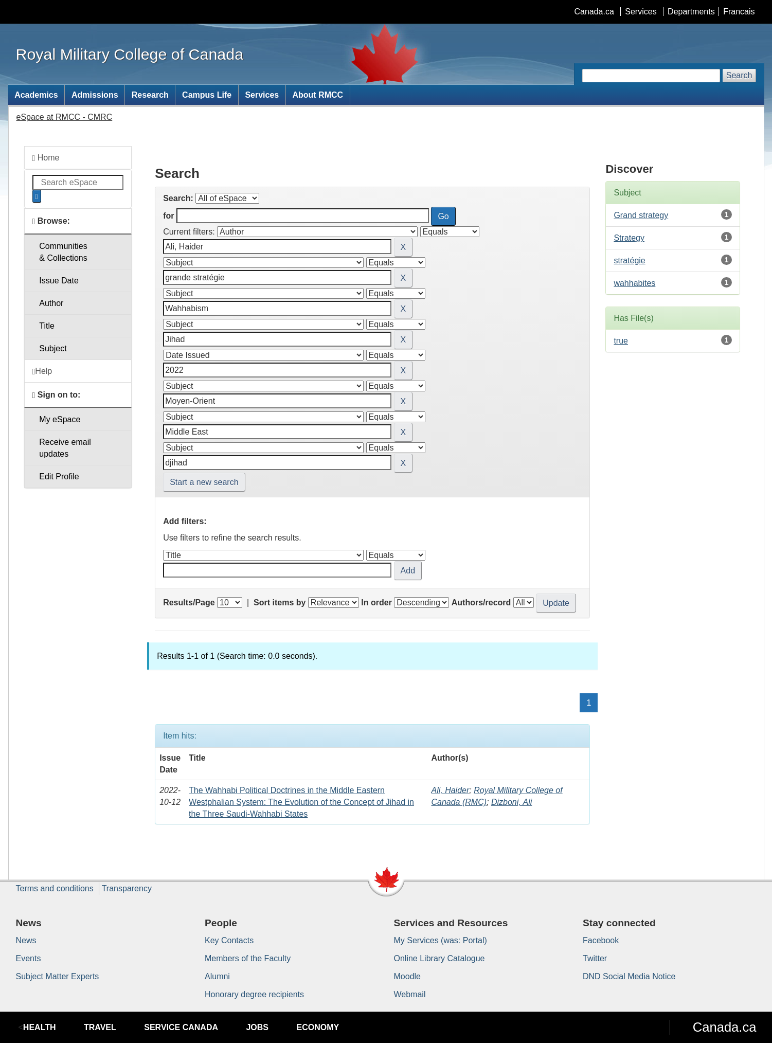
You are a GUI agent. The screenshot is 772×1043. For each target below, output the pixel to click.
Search (739, 75)
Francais (739, 11)
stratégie (629, 260)
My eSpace (59, 419)
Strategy (629, 237)
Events (28, 958)
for (168, 215)
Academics (36, 95)
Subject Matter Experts (57, 976)
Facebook (601, 940)
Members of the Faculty (248, 958)
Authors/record (481, 602)
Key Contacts (229, 940)
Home (46, 158)
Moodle (407, 976)
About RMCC (317, 95)
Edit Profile (59, 476)
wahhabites (634, 283)
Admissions (94, 95)
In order (376, 602)
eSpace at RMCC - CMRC (64, 117)
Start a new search (204, 482)
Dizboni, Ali (511, 802)
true (621, 340)
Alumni (217, 976)
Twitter (595, 958)
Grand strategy (641, 215)
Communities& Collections (63, 252)
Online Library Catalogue (439, 958)
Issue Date (58, 280)
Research (150, 95)
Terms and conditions (55, 888)
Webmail (410, 994)
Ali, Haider (450, 790)
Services (640, 11)
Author (51, 303)
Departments (691, 11)
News (26, 940)
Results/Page (188, 602)
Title (47, 325)
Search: (178, 198)
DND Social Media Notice (629, 976)
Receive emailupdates (65, 448)
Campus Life (206, 95)
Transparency (127, 888)
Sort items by (280, 602)
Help (42, 371)
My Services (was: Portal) (440, 940)
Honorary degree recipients (254, 994)
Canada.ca (594, 11)
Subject (52, 348)
